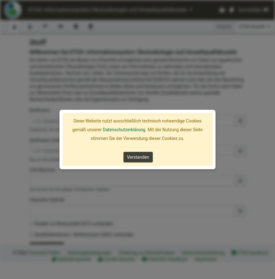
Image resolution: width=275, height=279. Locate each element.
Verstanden (138, 157)
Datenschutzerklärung (124, 129)
